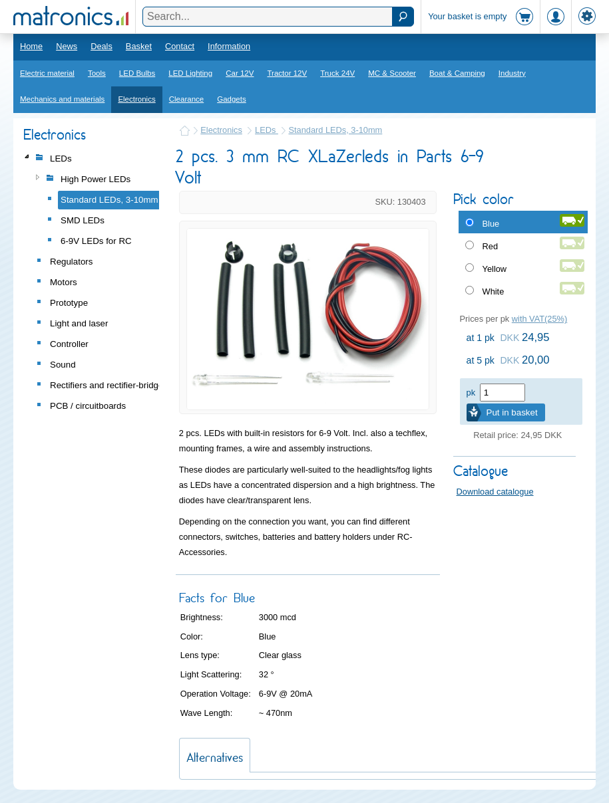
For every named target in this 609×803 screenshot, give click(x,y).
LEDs (266, 130)
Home (31, 46)
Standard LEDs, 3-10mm (335, 130)
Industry (512, 73)
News (66, 46)
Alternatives (214, 757)
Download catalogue (495, 492)
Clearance (186, 99)
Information (229, 46)
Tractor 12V (287, 73)
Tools (97, 73)
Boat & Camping (457, 73)
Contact (179, 46)
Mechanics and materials (62, 99)
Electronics (136, 99)
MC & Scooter (392, 73)
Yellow (495, 269)
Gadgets (231, 99)
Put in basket (512, 412)
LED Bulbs (137, 73)
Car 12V (240, 73)
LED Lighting (190, 73)
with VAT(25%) (539, 319)
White (494, 291)
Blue (491, 224)
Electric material (47, 73)
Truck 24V (337, 73)
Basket (139, 46)
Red (490, 246)
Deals (101, 46)
